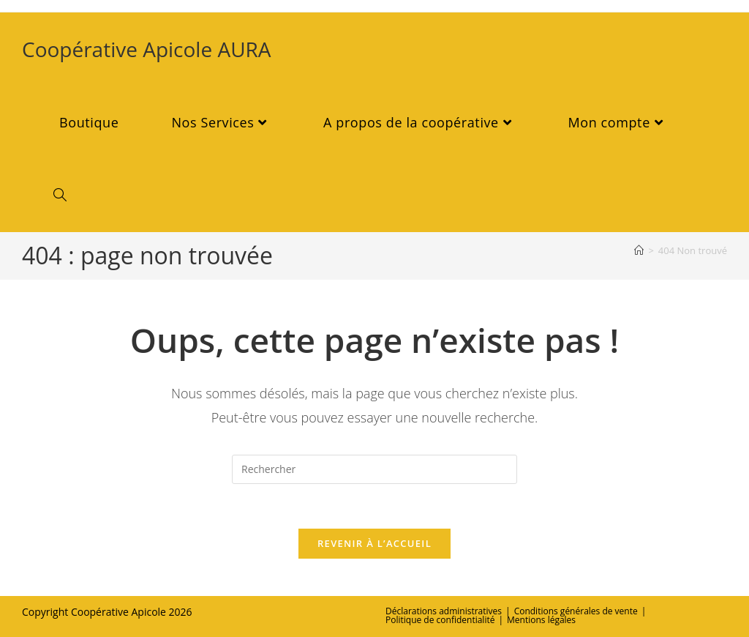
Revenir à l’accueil (374, 543)
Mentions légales (541, 620)
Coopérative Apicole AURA (146, 49)
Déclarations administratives (443, 611)
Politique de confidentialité (439, 620)
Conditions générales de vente (576, 611)
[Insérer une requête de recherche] (374, 469)
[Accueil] (639, 250)
